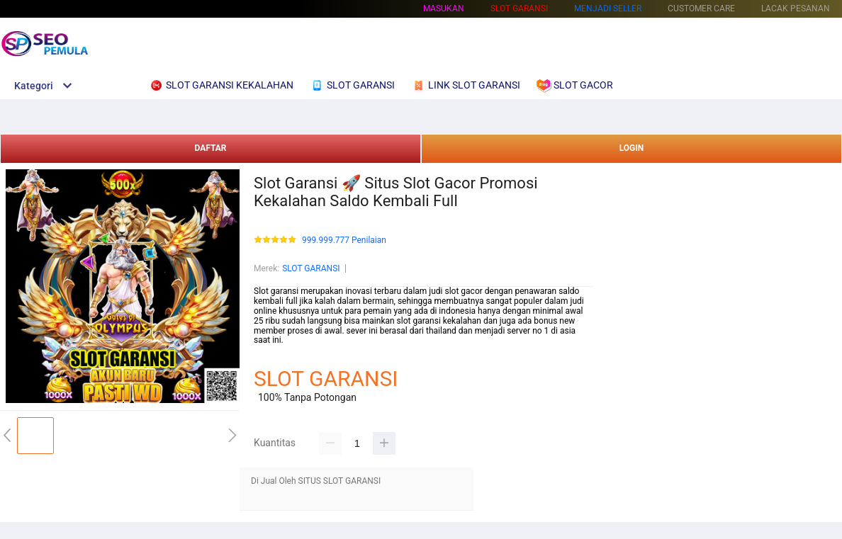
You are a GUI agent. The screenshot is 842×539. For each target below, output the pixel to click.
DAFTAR (210, 148)
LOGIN (631, 148)
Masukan (443, 8)
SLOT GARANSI (310, 268)
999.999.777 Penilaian (344, 240)
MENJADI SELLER (607, 8)
